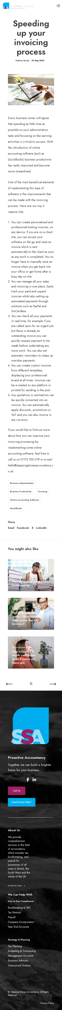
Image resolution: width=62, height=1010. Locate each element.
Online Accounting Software (24, 499)
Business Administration (22, 483)
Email (11, 528)
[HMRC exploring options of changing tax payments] (15, 684)
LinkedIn (41, 528)
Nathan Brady (22, 60)
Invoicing (42, 491)
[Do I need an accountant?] (47, 684)
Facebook (23, 528)
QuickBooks (16, 508)
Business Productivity (20, 491)
